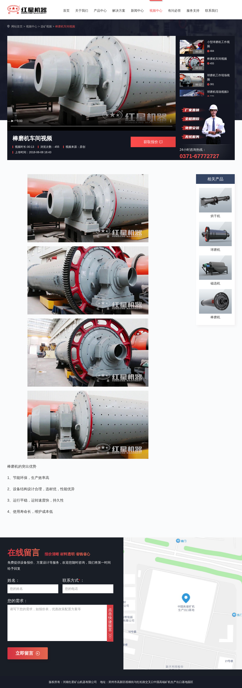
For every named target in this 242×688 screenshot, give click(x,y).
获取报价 (153, 142)
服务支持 (193, 10)
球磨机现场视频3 (217, 91)
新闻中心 (137, 10)
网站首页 (17, 26)
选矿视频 (46, 26)
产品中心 (100, 10)
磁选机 (215, 283)
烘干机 (215, 216)
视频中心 (155, 10)
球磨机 (215, 249)
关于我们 (81, 10)
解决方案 (118, 10)
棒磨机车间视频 (217, 58)
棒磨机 (215, 317)
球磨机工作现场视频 (218, 77)
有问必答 (174, 10)
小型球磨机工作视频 (218, 44)
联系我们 (211, 10)
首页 (66, 10)
